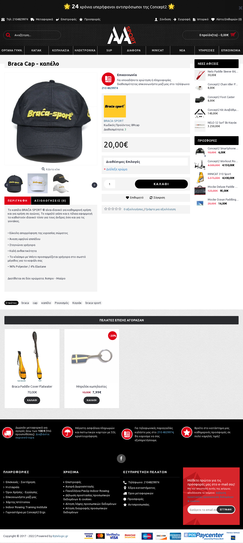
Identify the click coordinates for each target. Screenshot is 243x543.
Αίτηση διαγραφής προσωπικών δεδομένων (85, 510)
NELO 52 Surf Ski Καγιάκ (222, 122)
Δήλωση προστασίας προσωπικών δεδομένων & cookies (86, 497)
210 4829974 (165, 432)
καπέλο (46, 302)
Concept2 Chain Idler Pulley (223, 84)
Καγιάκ (77, 302)
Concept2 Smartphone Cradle (223, 148)
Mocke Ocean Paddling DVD (223, 199)
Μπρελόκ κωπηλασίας (91, 386)
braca (25, 302)
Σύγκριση (159, 197)
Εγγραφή (226, 509)
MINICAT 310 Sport (219, 174)
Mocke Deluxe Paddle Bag (223, 186)
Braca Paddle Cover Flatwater (32, 386)
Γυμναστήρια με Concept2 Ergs (24, 512)
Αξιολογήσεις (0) (50, 200)
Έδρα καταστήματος (139, 488)
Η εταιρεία (11, 487)
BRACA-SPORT (114, 120)
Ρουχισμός (62, 302)
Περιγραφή (18, 200)
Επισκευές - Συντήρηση (19, 482)
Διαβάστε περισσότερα (32, 436)
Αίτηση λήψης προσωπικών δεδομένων (89, 503)
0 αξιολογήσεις (133, 209)
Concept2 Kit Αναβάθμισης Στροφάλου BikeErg (223, 109)
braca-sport (93, 302)
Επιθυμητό (137, 197)
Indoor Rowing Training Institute (25, 507)
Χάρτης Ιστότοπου (16, 502)
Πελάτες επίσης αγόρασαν (121, 320)
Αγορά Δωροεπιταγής (78, 486)
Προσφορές (133, 499)
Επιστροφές (72, 481)
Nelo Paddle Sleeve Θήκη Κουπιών (223, 71)
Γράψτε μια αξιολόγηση (161, 209)
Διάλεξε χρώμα (116, 169)
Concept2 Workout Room (223, 161)
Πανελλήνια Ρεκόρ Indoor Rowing (86, 490)
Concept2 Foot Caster (221, 97)
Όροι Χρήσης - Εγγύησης (20, 492)
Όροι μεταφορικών (138, 494)
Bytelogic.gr (60, 535)
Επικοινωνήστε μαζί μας (19, 497)
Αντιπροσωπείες (136, 505)
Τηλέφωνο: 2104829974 (141, 483)
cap (35, 302)
